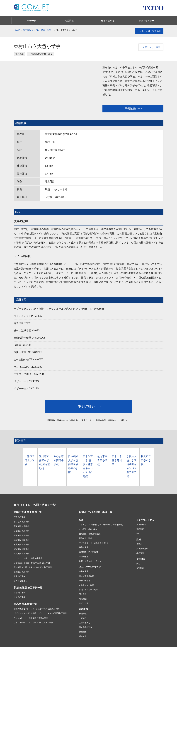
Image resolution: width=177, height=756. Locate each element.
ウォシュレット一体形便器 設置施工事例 (31, 637)
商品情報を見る (66, 752)
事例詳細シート (133, 108)
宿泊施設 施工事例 (21, 568)
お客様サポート (21, 712)
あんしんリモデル (74, 681)
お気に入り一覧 (149, 31)
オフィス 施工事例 (21, 541)
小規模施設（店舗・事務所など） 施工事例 (32, 582)
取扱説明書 (43, 720)
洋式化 (139, 563)
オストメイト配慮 (86, 604)
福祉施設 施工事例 (21, 559)
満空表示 (83, 656)
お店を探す (94, 698)
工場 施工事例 (19, 596)
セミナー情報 (155, 752)
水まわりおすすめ (123, 685)
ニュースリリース (73, 726)
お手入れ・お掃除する (23, 731)
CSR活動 (70, 722)
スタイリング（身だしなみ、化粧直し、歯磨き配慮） (101, 544)
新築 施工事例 (19, 612)
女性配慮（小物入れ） (88, 549)
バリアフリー (145, 689)
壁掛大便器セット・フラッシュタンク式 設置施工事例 (36, 628)
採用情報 (93, 722)
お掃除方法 (144, 693)
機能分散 (83, 633)
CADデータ (22, 752)
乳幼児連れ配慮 (85, 558)
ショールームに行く (98, 702)
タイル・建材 (145, 685)
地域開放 (83, 618)
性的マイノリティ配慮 (88, 609)
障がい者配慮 (84, 600)
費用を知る (70, 702)
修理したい (18, 724)
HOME (17, 30)
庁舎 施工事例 (19, 537)
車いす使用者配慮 (86, 595)
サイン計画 (83, 623)
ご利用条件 (21, 670)
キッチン (17, 685)
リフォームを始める (74, 698)
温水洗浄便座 (142, 568)
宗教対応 (140, 549)
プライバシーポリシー (42, 670)
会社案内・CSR (146, 697)
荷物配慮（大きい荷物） (89, 571)
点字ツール (144, 700)
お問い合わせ (44, 716)
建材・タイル (44, 697)
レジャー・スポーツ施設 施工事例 (28, 578)
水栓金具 (17, 700)
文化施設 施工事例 (21, 573)
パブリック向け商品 (47, 685)
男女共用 (83, 614)
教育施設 (19, 54)
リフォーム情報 (73, 694)
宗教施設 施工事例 (21, 591)
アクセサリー (44, 689)
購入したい (18, 727)
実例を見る (70, 706)
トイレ (16, 697)
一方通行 (83, 638)
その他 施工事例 (20, 600)
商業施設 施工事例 (21, 546)
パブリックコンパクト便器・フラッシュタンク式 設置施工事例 (40, 633)
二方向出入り (84, 642)
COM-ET (120, 725)
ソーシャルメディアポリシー (70, 670)
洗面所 (16, 693)
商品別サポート (20, 720)
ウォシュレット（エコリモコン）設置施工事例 (33, 642)
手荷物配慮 (83, 576)
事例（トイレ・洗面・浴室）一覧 (35, 524)
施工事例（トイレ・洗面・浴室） (38, 30)
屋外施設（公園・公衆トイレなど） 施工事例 (33, 587)
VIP (137, 553)
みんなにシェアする (148, 745)
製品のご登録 (44, 734)
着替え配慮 (83, 567)
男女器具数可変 (85, 647)
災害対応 (140, 587)
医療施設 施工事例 (21, 555)
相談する (93, 706)
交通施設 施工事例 (21, 550)
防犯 (138, 583)
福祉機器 (42, 693)
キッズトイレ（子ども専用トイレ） (94, 562)
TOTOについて (72, 718)
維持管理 (140, 573)
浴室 (15, 689)
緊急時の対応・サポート (24, 716)
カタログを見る (110, 752)
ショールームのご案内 (127, 713)
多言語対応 (141, 544)
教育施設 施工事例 (21, 564)
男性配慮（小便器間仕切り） (91, 553)
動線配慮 (83, 651)
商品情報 (18, 681)
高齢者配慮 (83, 591)
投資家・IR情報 (96, 718)
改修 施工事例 (19, 616)
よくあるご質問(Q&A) (48, 724)
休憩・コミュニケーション (90, 580)
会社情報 (70, 714)
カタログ (120, 681)
